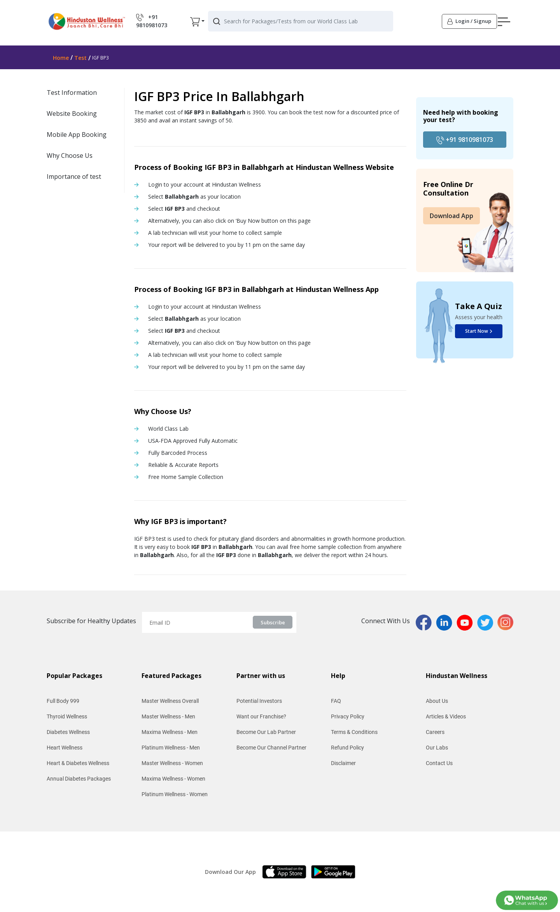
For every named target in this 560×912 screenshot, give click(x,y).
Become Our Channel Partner (271, 747)
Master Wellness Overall (170, 701)
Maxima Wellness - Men (170, 732)
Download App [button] (451, 215)
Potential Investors (259, 701)
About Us (437, 701)
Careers (435, 732)
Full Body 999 (63, 701)
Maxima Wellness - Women (173, 779)
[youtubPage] (467, 621)
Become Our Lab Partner (266, 732)
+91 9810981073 (464, 139)
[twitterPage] (487, 621)
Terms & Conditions (354, 732)
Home (61, 57)
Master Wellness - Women (172, 763)
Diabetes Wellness (68, 732)
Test (80, 57)
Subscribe (273, 622)
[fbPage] (426, 621)
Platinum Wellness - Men (171, 747)
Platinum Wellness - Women (175, 794)
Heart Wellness (64, 747)
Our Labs (437, 747)
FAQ (336, 701)
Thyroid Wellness (67, 716)
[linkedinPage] (446, 621)
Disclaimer (343, 763)
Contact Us (439, 763)
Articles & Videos (446, 716)
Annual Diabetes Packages (79, 779)
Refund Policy (347, 747)
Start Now (478, 331)
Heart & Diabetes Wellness (78, 763)
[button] (419, 23)
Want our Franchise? (261, 716)
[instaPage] (505, 621)
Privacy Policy (347, 716)
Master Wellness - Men (168, 716)
